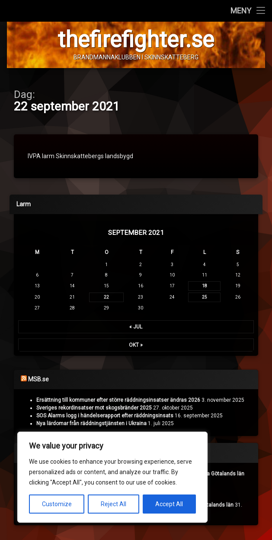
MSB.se (38, 379)
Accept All (169, 504)
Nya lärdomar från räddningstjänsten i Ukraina (91, 424)
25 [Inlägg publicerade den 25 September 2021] (204, 297)
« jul (135, 327)
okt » (136, 345)
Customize (57, 504)
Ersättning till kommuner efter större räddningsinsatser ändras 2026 (118, 400)
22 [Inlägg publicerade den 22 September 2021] (106, 297)
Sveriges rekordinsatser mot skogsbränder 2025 (94, 408)
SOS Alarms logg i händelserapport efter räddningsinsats (104, 416)
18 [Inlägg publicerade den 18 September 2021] (204, 286)
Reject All (113, 504)
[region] (112, 477)
